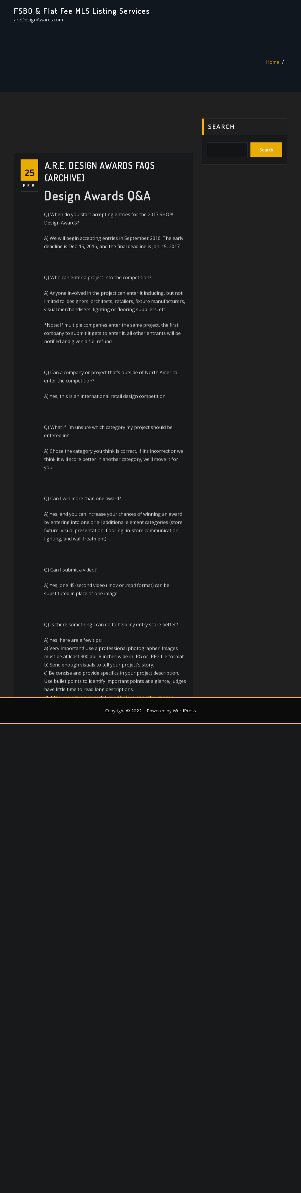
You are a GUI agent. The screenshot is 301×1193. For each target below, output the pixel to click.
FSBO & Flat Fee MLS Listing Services (82, 11)
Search (221, 136)
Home (272, 65)
